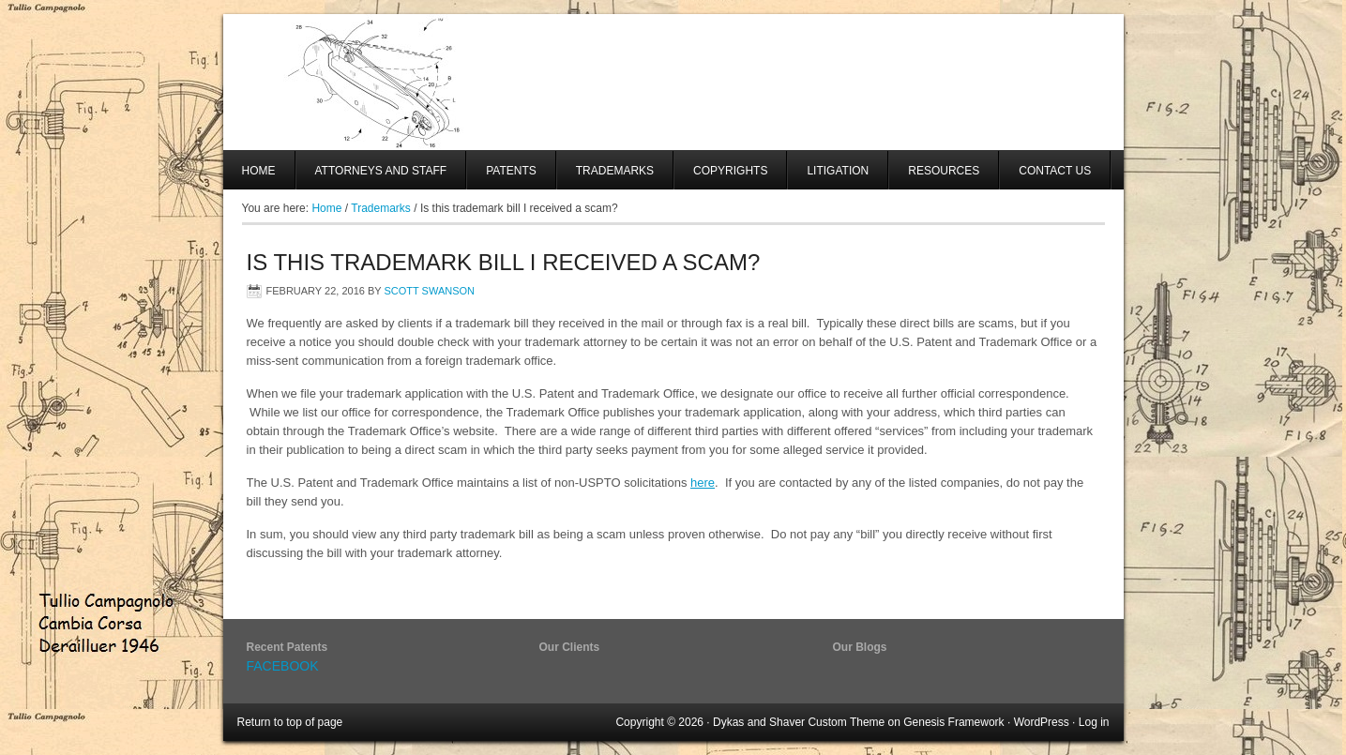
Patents (511, 170)
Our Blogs (860, 647)
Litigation (838, 170)
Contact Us (1055, 170)
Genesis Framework (953, 722)
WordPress (1041, 722)
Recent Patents (287, 647)
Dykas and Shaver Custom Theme (799, 722)
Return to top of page (290, 722)
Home (259, 170)
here (702, 483)
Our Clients (569, 647)
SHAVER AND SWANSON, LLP (673, 82)
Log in (1094, 722)
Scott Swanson (429, 290)
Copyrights (730, 170)
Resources (943, 170)
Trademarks (615, 170)
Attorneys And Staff (371, 176)
